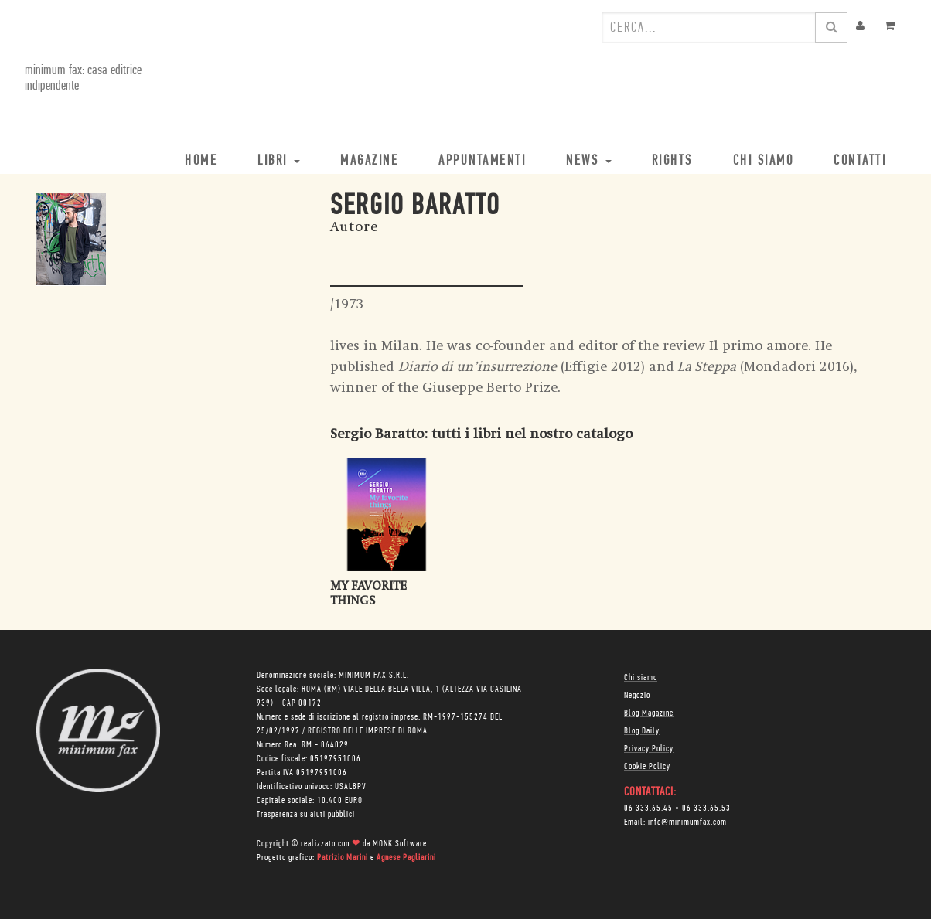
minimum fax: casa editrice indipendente (83, 78)
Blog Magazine (649, 713)
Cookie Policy (647, 766)
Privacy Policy (649, 749)
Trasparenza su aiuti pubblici (306, 814)
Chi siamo (640, 677)
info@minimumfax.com (687, 822)
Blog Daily (642, 731)
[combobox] (709, 27)
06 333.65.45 (648, 808)
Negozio (637, 695)
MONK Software (400, 844)
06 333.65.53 (706, 808)
